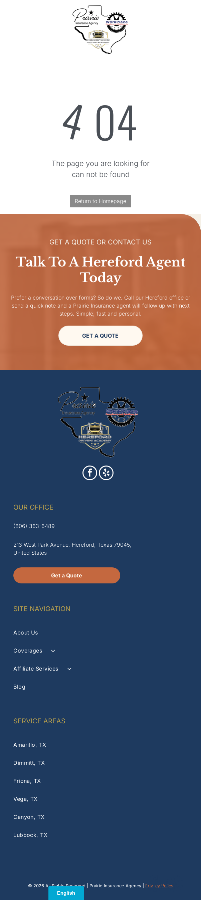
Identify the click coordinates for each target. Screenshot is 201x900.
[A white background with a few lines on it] (14, 33)
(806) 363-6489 (34, 526)
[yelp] (106, 474)
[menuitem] (100, 632)
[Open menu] (187, 30)
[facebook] (89, 474)
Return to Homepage (100, 201)
